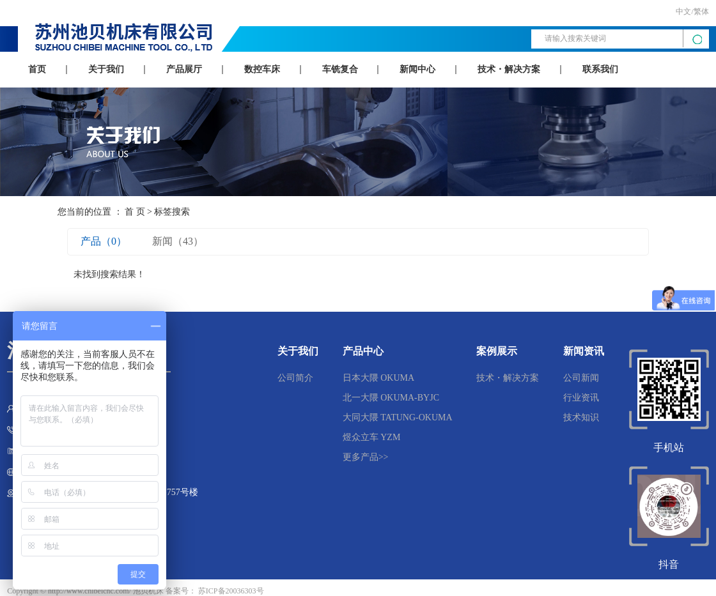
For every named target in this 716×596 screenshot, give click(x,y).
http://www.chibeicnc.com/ (89, 590)
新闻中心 (417, 69)
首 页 (135, 212)
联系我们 (600, 69)
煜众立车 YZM (372, 437)
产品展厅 (184, 69)
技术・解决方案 (509, 69)
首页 (37, 69)
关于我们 (106, 69)
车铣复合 (340, 69)
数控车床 (262, 69)
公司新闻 (581, 378)
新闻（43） (177, 241)
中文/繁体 (692, 11)
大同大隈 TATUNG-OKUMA (398, 417)
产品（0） (104, 241)
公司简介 (295, 378)
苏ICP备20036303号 (231, 590)
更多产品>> (366, 457)
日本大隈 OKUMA (378, 378)
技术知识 (581, 417)
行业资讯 (581, 397)
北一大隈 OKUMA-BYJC (391, 397)
